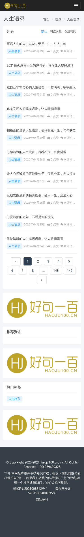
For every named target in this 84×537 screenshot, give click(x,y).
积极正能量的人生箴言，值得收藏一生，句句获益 (41, 130)
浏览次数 (56, 31)
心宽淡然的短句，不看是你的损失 (30, 217)
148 (56, 270)
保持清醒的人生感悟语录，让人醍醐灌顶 (35, 239)
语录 (58, 19)
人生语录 (73, 19)
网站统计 (42, 499)
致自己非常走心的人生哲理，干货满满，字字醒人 (41, 87)
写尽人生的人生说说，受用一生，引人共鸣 (36, 44)
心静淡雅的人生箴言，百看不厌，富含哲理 (36, 152)
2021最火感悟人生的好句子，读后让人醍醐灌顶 (40, 65)
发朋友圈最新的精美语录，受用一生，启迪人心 (40, 195)
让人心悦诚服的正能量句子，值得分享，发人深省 (41, 174)
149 (70, 270)
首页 (46, 19)
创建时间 (70, 31)
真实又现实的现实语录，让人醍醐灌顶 (33, 109)
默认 (44, 31)
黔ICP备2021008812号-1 (30, 488)
